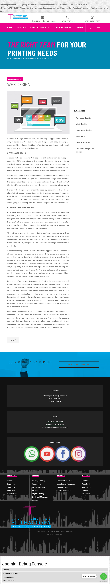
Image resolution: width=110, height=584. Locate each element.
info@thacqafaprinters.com (44, 21)
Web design (81, 124)
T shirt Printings (64, 491)
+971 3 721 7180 (67, 21)
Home (9, 27)
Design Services (63, 27)
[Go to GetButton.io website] (103, 581)
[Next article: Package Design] (13, 340)
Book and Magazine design (85, 150)
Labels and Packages (66, 484)
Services (11, 484)
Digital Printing (83, 142)
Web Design (18, 84)
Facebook (86, 484)
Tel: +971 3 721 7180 (55, 422)
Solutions (11, 487)
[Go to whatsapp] (103, 576)
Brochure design (84, 130)
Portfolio (11, 491)
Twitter (85, 481)
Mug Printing (62, 487)
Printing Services (40, 27)
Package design (83, 118)
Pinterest (86, 494)
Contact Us (12, 494)
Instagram (86, 487)
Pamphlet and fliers (65, 481)
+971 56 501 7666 (92, 21)
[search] (89, 27)
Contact (80, 27)
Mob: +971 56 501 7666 (55, 424)
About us (21, 27)
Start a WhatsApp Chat (79, 364)
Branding (80, 136)
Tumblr (85, 491)
